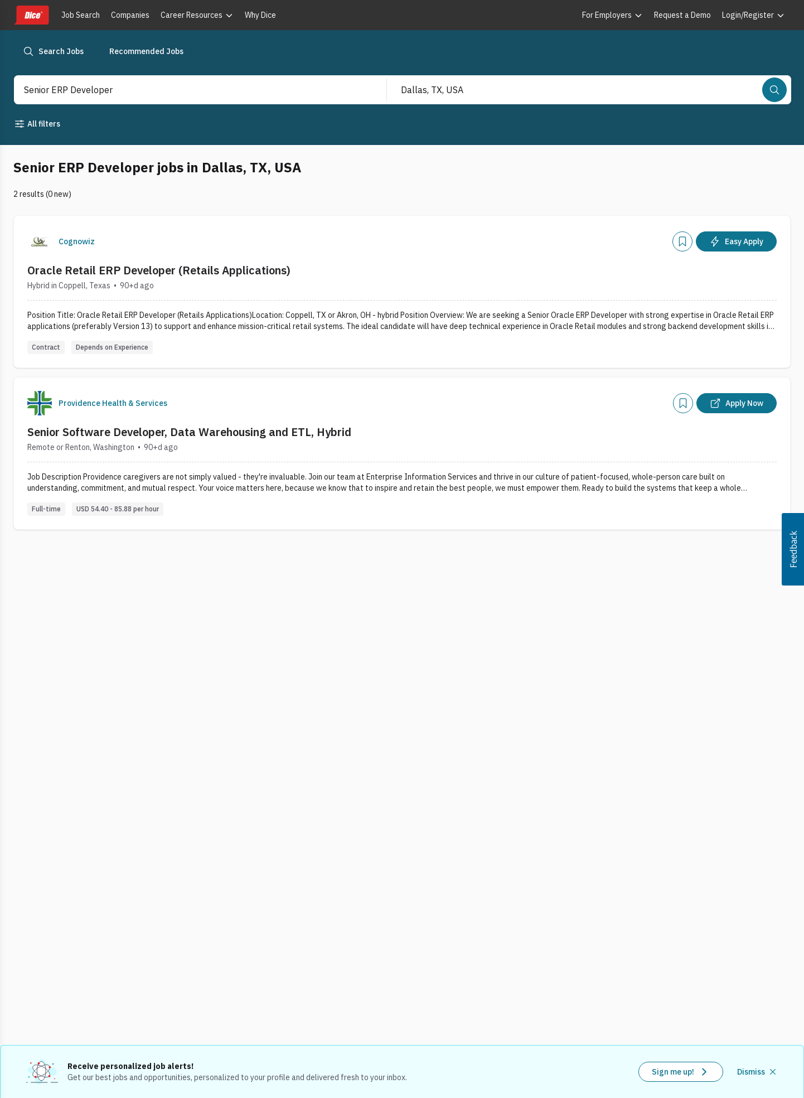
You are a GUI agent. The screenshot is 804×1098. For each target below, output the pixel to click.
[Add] (682, 241)
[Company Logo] (39, 241)
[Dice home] (31, 15)
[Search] (774, 90)
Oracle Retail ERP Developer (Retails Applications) (158, 270)
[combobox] (188, 89)
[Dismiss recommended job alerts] (758, 1072)
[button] (793, 549)
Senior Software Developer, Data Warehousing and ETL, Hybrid (189, 431)
